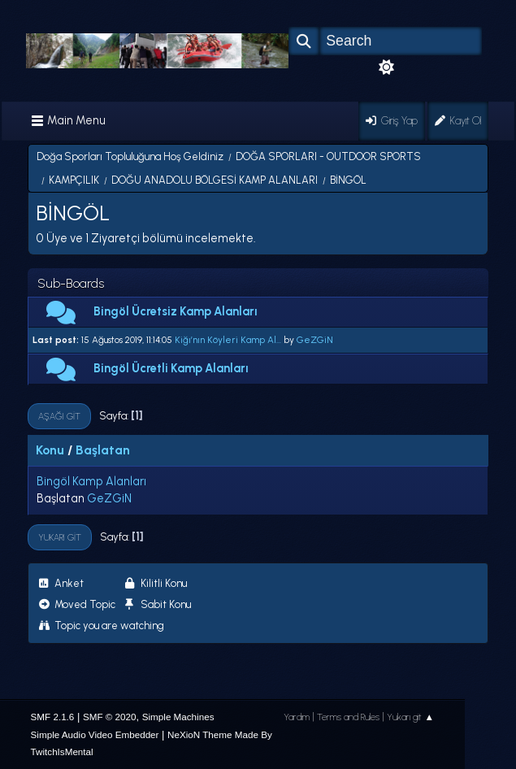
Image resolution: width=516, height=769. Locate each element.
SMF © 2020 (110, 716)
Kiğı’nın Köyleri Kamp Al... (228, 339)
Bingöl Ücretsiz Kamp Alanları (175, 311)
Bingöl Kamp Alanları (91, 481)
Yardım (297, 717)
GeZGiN (315, 339)
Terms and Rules (348, 717)
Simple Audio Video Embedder (95, 734)
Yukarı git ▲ (410, 717)
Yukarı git (59, 537)
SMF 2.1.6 (53, 716)
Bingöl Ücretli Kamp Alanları (171, 368)
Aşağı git (59, 416)
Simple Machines (178, 716)
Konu (50, 450)
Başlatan (103, 450)
